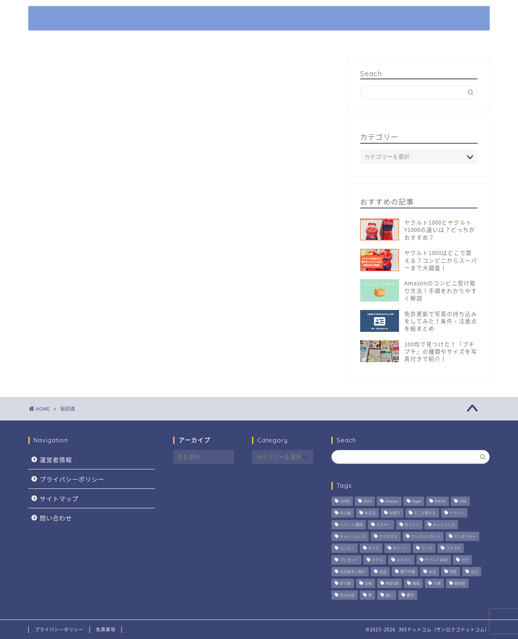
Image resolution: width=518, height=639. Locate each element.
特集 (352, 18)
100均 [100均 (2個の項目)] (345, 501)
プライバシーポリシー (72, 479)
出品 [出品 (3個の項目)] (382, 572)
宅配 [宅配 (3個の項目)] (453, 572)
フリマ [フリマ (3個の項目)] (426, 548)
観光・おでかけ (399, 18)
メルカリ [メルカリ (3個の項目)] (404, 560)
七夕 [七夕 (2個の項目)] (465, 560)
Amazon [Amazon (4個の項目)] (391, 501)
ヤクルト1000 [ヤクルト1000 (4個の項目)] (436, 560)
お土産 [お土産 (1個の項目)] (345, 513)
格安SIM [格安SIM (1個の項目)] (392, 583)
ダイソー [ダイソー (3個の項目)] (400, 548)
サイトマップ (59, 498)
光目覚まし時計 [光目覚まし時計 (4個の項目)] (352, 572)
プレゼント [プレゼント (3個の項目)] (349, 560)
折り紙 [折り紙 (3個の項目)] (345, 583)
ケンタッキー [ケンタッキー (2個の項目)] (465, 536)
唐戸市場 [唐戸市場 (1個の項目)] (407, 572)
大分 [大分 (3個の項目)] (432, 572)
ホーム (317, 18)
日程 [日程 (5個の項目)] (368, 583)
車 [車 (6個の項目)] (370, 595)
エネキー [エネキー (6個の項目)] (383, 525)
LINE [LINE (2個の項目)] (463, 501)
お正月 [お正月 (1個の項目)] (370, 513)
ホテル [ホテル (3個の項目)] (377, 560)
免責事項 (105, 629)
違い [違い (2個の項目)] (389, 595)
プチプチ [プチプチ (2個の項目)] (453, 548)
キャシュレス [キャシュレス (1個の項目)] (444, 525)
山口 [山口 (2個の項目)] (474, 572)
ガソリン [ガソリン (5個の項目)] (412, 525)
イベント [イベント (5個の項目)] (457, 513)
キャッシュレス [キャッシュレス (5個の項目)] (352, 536)
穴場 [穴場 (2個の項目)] (437, 583)
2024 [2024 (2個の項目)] (367, 501)
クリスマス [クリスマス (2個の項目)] (388, 536)
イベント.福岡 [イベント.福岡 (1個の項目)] (351, 525)
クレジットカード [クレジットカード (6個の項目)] (425, 536)
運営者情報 (56, 459)
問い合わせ (56, 517)
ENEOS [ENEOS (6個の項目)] (440, 501)
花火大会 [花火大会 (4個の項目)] (347, 595)
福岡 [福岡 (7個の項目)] (416, 583)
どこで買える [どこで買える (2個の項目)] (425, 513)
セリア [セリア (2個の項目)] (373, 548)
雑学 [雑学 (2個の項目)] (410, 595)
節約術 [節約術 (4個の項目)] (459, 583)
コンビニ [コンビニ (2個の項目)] (347, 548)
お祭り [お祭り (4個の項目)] (394, 513)
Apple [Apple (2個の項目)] (416, 501)
